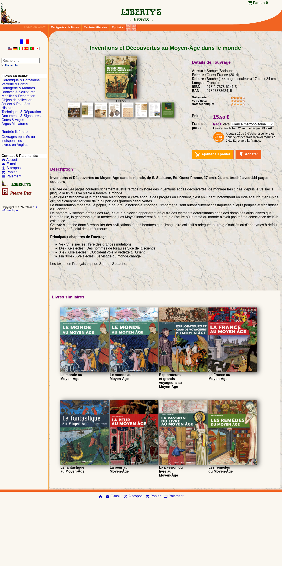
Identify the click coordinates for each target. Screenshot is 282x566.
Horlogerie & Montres (18, 88)
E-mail (9, 164)
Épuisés (117, 27)
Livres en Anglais (15, 145)
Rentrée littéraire (95, 27)
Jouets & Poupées (16, 104)
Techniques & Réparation (21, 112)
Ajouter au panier (212, 218)
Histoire (7, 108)
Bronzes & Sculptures (18, 92)
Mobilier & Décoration (18, 96)
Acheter (248, 218)
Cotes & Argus (13, 120)
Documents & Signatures (21, 116)
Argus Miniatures (15, 124)
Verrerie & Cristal (15, 84)
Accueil (10, 160)
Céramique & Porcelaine (21, 80)
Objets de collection (17, 100)
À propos (11, 168)
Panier (9, 172)
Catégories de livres (65, 27)
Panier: (260, 3)
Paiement (11, 176)
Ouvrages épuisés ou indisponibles (18, 139)
